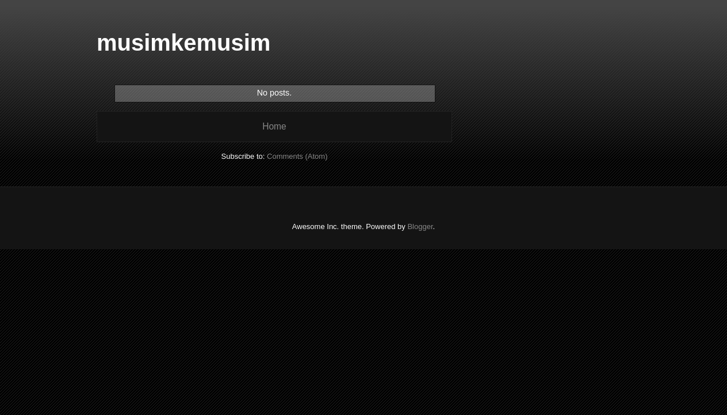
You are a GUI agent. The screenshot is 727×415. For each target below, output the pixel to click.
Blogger (420, 226)
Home (274, 126)
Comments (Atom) (297, 156)
